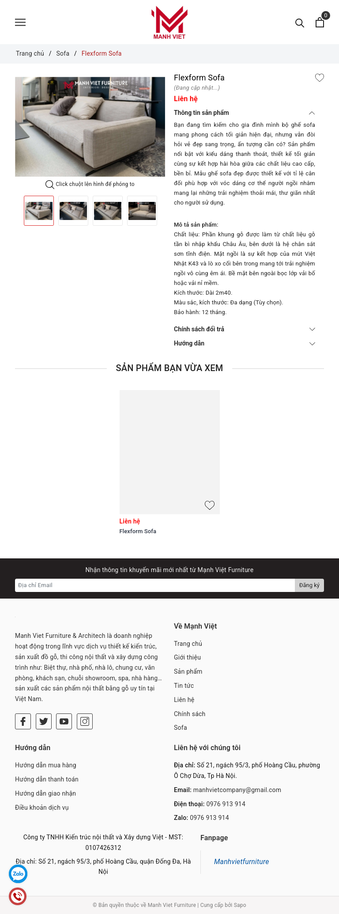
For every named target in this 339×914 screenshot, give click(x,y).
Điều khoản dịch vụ (42, 807)
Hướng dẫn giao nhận (45, 793)
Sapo (240, 905)
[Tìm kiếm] (300, 22)
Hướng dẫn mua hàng (45, 765)
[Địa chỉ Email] (155, 585)
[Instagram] (85, 721)
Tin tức (184, 685)
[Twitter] (44, 721)
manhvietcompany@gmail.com (237, 789)
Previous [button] (15, 210)
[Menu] (20, 22)
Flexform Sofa (138, 531)
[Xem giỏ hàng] (320, 22)
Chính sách (190, 713)
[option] (90, 127)
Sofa (180, 727)
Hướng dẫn (244, 343)
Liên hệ (184, 699)
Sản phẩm (188, 671)
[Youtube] (64, 721)
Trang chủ (188, 643)
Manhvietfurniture (241, 861)
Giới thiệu (187, 657)
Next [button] (165, 210)
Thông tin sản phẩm (244, 112)
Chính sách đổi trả (244, 329)
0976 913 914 (225, 804)
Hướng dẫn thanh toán (47, 779)
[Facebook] (23, 721)
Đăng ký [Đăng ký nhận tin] (309, 585)
